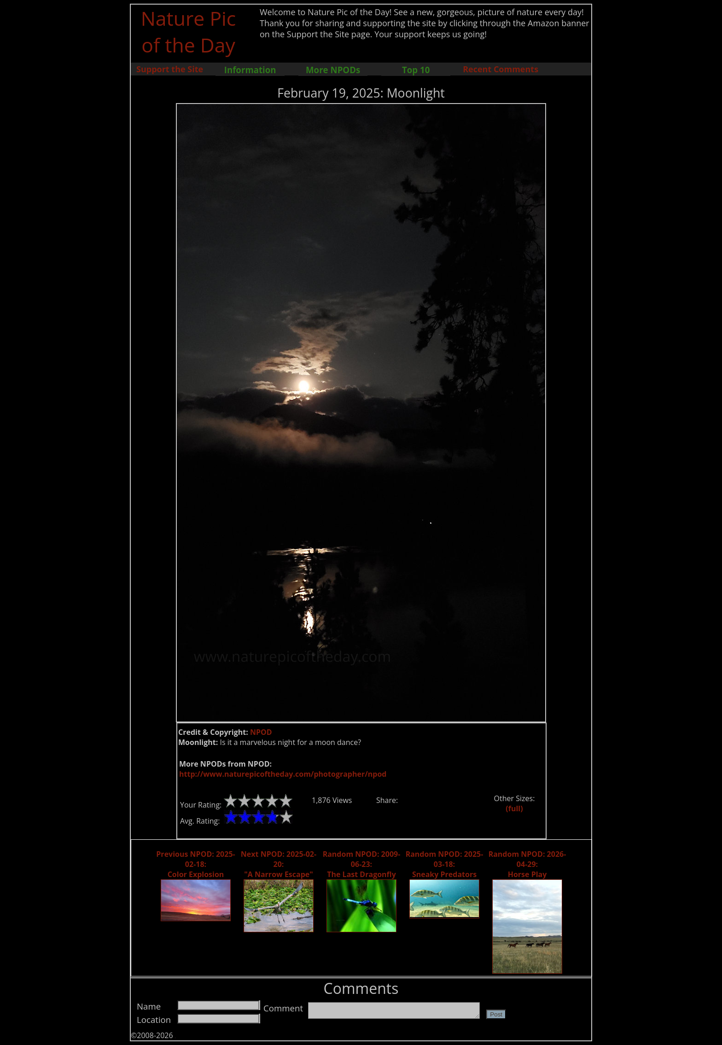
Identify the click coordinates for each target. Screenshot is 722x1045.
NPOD (261, 732)
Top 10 (416, 69)
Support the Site (169, 69)
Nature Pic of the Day (188, 31)
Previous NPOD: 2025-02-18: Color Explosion (195, 864)
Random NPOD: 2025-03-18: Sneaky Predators (444, 864)
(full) (514, 808)
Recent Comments (500, 69)
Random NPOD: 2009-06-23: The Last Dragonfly (362, 864)
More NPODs (333, 69)
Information (250, 69)
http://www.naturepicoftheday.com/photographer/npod (282, 774)
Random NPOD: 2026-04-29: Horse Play (527, 864)
